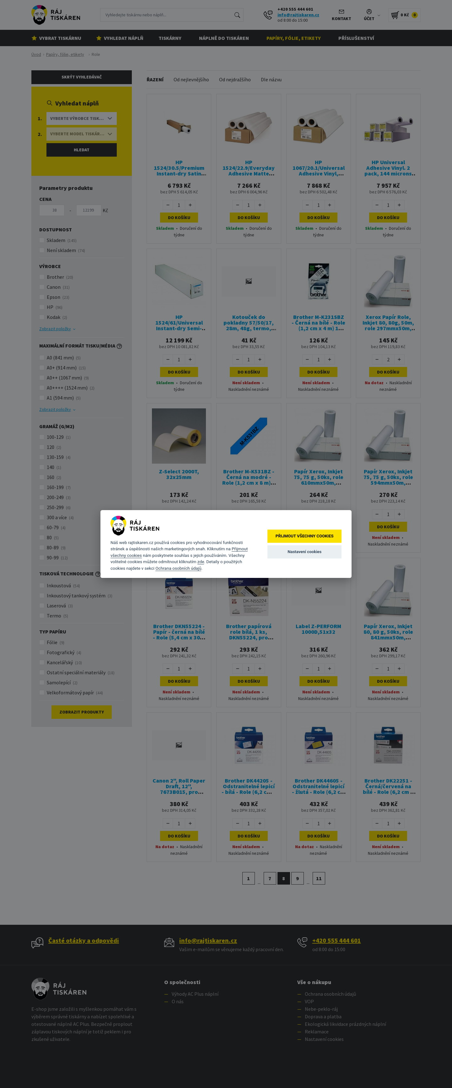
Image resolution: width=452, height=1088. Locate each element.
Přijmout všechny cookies (305, 536)
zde (200, 561)
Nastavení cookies (304, 551)
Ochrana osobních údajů (178, 568)
